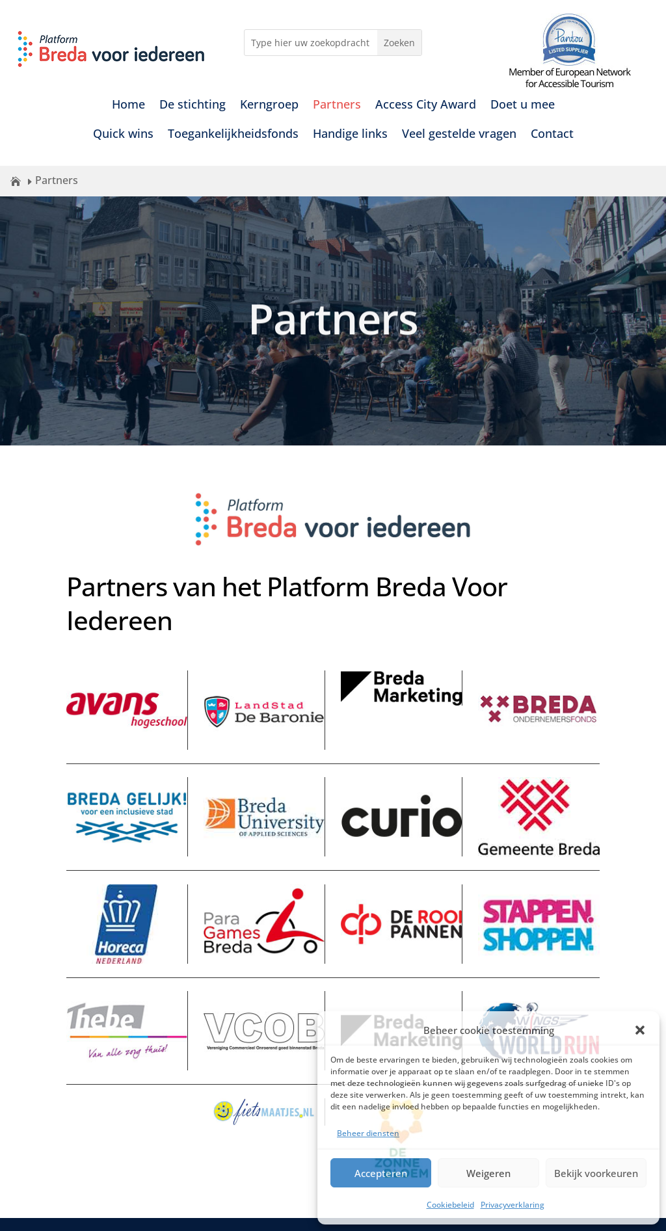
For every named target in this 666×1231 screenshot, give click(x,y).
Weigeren (488, 1173)
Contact (552, 135)
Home (128, 105)
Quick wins (123, 135)
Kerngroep (269, 105)
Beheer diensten (368, 1133)
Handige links (350, 135)
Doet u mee (522, 105)
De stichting (192, 105)
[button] (639, 1030)
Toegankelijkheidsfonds (233, 135)
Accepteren (380, 1173)
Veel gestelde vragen (459, 135)
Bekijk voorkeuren (596, 1173)
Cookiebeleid (450, 1204)
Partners (337, 105)
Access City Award (425, 105)
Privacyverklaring (512, 1204)
